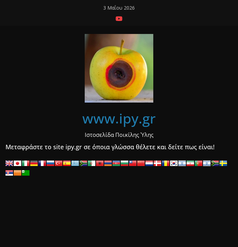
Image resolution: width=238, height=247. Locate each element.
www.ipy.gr (119, 118)
